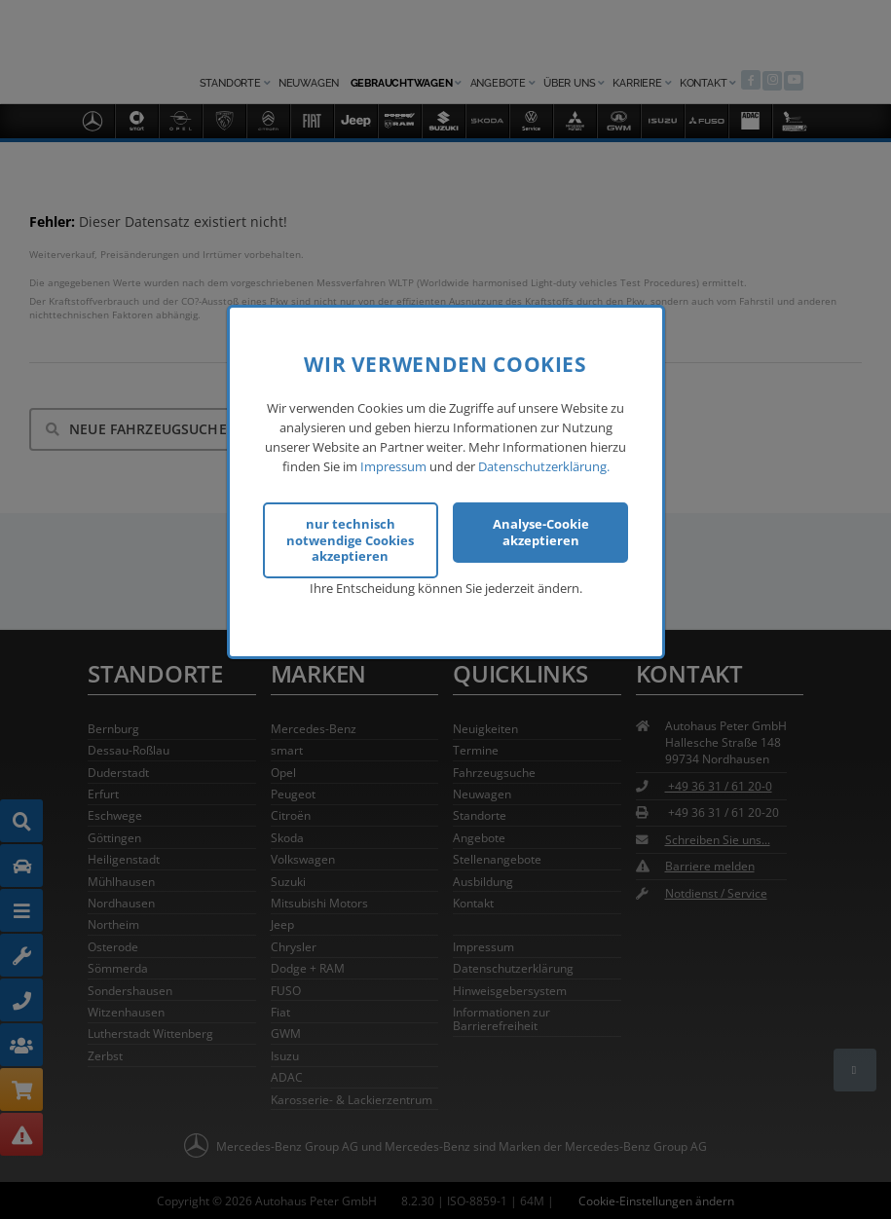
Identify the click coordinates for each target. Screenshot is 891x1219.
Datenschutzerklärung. (544, 463)
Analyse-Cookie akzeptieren (541, 529)
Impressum (393, 463)
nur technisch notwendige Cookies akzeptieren (350, 538)
